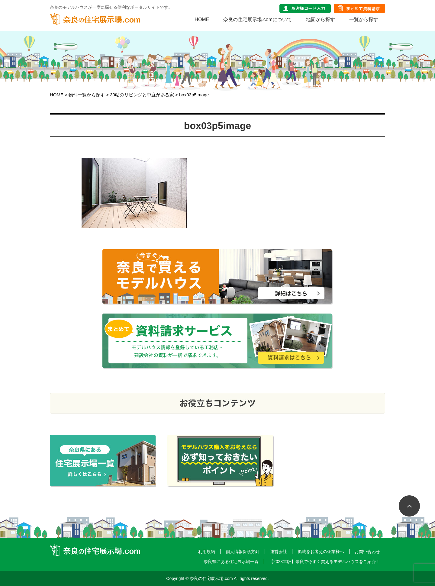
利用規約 (206, 551)
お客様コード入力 (305, 8)
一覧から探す (363, 19)
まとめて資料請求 (359, 8)
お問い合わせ (367, 551)
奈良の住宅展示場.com (95, 19)
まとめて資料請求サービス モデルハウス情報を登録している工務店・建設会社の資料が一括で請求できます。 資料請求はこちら (217, 341)
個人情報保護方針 (242, 551)
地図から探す (320, 19)
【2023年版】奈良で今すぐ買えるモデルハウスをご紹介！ (324, 561)
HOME (202, 19)
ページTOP (414, 510)
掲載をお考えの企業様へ (321, 551)
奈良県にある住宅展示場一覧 (231, 561)
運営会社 (278, 551)
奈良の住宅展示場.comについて (257, 19)
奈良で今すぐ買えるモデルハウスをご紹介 (217, 276)
